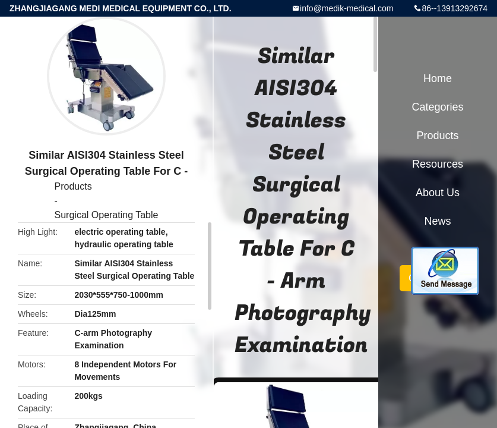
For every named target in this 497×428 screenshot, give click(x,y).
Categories (437, 107)
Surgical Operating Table (107, 215)
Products (73, 186)
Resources (437, 164)
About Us (438, 193)
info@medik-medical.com (346, 8)
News (437, 221)
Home (437, 78)
